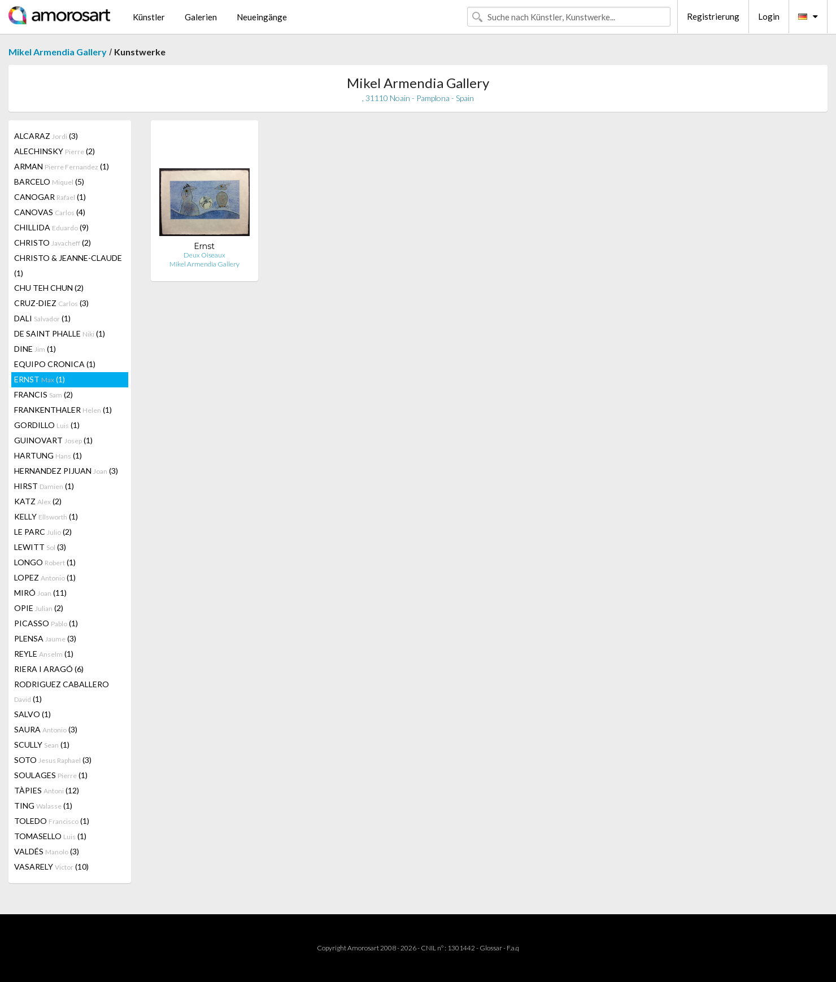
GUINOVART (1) (53, 440)
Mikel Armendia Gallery (57, 51)
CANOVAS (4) (49, 212)
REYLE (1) (43, 653)
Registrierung (713, 16)
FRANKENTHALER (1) (63, 409)
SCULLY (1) (41, 744)
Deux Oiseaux (204, 255)
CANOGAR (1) (50, 197)
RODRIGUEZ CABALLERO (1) (61, 691)
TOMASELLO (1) (50, 836)
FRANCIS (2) (43, 394)
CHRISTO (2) (52, 242)
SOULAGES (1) (51, 775)
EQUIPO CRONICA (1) (54, 364)
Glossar (491, 948)
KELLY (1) (46, 516)
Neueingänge (262, 17)
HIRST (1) (44, 486)
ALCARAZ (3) (46, 136)
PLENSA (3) (45, 638)
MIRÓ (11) (40, 592)
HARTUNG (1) (48, 455)
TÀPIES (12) (46, 790)
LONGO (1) (45, 562)
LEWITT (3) (40, 547)
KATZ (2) (38, 501)
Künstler (149, 17)
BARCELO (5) (49, 181)
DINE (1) (35, 348)
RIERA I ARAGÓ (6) (49, 669)
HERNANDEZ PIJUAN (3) (66, 470)
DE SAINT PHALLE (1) (59, 333)
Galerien (201, 17)
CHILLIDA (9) (51, 227)
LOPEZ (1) (45, 577)
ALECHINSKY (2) (54, 151)
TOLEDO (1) (51, 821)
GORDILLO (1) (47, 425)
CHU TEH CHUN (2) (49, 288)
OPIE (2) (38, 608)
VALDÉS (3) (46, 851)
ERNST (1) (39, 379)
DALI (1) (42, 318)
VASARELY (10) (51, 866)
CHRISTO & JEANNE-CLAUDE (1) (68, 265)
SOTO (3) (53, 760)
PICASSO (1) (46, 623)
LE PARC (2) (43, 531)
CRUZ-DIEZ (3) (51, 303)
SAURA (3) (45, 729)
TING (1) (43, 805)
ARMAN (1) (61, 166)
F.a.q (513, 948)
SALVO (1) (32, 714)
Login (769, 16)
